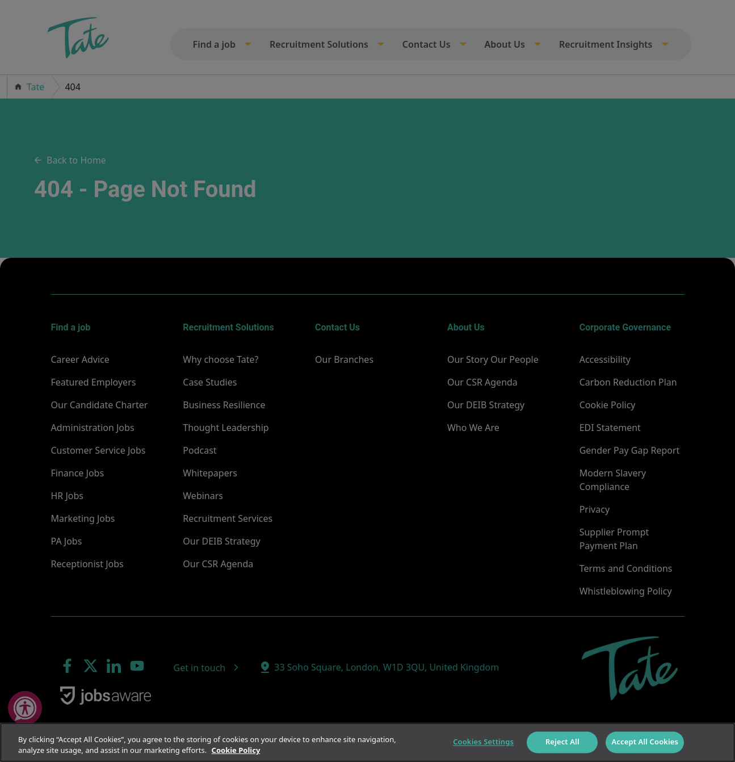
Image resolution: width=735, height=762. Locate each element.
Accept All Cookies (644, 742)
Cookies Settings (483, 742)
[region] (367, 742)
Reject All (562, 742)
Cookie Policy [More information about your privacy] (236, 750)
